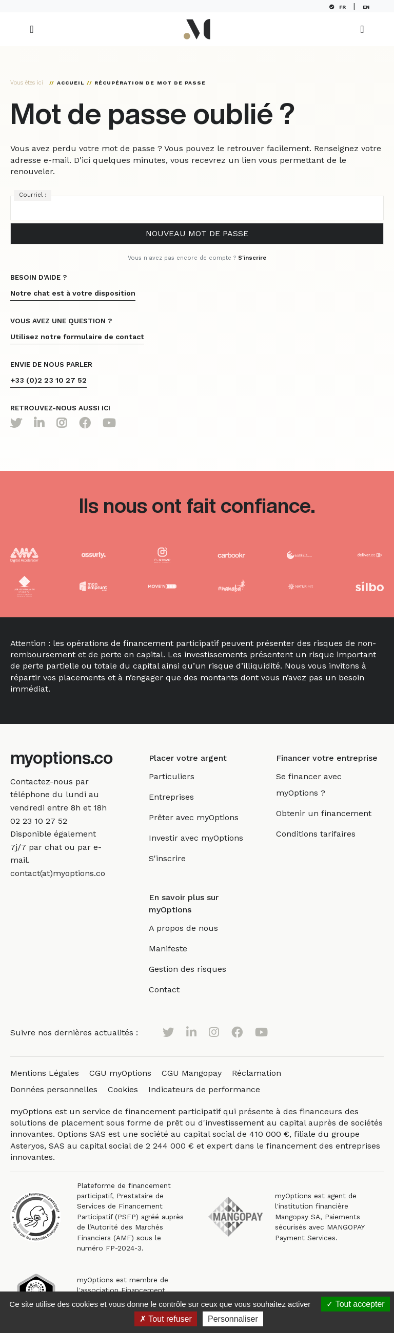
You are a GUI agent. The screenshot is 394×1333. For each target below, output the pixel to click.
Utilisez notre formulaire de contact (77, 336)
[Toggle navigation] (32, 29)
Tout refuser (166, 1319)
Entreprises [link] (179, 797)
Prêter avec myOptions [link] (202, 817)
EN (368, 7)
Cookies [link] (123, 1089)
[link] (38, 821)
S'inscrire (252, 258)
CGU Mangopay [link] (192, 1073)
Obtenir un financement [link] (328, 813)
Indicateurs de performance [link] (204, 1089)
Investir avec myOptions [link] (204, 838)
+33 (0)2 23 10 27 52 (48, 380)
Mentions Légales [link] (44, 1073)
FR (339, 7)
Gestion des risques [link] (195, 969)
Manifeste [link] (176, 948)
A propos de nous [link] (191, 928)
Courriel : (32, 195)
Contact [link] (172, 989)
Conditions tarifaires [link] (320, 834)
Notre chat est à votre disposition (72, 293)
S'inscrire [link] (175, 858)
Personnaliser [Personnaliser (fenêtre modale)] (233, 1319)
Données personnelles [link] (53, 1089)
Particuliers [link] (180, 776)
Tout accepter (355, 1304)
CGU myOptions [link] (120, 1073)
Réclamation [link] (256, 1073)
